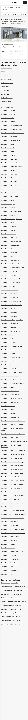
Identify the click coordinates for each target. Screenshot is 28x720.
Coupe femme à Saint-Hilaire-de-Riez (11, 458)
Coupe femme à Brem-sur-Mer (9, 163)
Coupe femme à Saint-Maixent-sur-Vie (12, 484)
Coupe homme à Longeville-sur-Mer (11, 613)
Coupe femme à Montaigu (8, 365)
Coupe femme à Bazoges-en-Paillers (11, 125)
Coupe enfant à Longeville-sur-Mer (11, 605)
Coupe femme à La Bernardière (10, 260)
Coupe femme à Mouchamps (9, 376)
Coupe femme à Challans (8, 170)
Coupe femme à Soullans (8, 548)
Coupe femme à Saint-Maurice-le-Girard (12, 503)
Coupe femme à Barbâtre (8, 121)
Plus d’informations (14, 57)
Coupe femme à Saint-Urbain (9, 525)
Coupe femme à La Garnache (9, 293)
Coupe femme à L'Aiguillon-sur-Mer (11, 241)
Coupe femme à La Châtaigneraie (10, 282)
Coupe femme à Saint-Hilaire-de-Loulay (12, 454)
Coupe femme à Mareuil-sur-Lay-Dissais (12, 346)
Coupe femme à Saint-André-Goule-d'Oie (13, 421)
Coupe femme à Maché (7, 338)
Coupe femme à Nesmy (7, 387)
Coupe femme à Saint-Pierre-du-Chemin (12, 518)
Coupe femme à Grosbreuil (8, 234)
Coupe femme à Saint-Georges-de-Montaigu (14, 441)
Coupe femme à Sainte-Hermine (10, 536)
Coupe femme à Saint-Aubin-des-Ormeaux (13, 424)
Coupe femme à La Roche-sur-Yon (11, 301)
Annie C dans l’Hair (7, 44)
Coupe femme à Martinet (8, 350)
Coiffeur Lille (4, 71)
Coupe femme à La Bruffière (9, 271)
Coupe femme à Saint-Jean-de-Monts (12, 473)
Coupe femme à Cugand (8, 204)
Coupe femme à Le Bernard (9, 312)
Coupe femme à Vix (6, 574)
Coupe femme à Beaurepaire (9, 136)
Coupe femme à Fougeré (8, 222)
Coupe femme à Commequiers (9, 196)
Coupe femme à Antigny (8, 114)
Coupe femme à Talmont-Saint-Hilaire (12, 551)
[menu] (2, 2)
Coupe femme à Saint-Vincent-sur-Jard (12, 529)
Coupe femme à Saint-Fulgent (9, 437)
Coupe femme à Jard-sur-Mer (9, 237)
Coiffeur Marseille (6, 79)
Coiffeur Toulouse (6, 101)
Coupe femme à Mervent (8, 353)
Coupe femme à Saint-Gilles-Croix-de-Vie (13, 450)
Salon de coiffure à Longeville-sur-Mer (12, 624)
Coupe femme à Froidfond (8, 226)
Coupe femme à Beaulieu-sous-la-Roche (12, 133)
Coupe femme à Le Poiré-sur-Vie (10, 331)
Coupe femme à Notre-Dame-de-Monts (12, 398)
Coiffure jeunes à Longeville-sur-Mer (11, 598)
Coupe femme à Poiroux (8, 409)
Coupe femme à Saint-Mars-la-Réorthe (12, 492)
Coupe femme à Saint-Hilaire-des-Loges (12, 462)
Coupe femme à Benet (7, 144)
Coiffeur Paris (5, 94)
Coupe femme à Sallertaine (9, 540)
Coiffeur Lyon (5, 75)
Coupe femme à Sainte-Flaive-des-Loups (13, 533)
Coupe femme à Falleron (8, 215)
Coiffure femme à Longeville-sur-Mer (11, 590)
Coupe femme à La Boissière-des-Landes (13, 264)
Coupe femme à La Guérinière (9, 297)
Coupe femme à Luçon (7, 335)
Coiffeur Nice (5, 90)
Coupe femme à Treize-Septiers (10, 559)
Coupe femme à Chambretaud (9, 174)
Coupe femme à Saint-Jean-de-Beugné (12, 469)
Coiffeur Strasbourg (7, 98)
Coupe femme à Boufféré (8, 148)
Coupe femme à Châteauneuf (9, 181)
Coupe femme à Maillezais (8, 342)
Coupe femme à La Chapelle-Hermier (11, 275)
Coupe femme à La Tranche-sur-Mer (11, 305)
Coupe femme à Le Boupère (9, 316)
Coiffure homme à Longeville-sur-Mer (12, 594)
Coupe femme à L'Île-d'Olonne (9, 252)
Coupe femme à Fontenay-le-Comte (11, 219)
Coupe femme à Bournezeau (9, 159)
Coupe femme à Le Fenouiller (9, 323)
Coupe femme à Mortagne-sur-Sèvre (11, 372)
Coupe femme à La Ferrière (8, 286)
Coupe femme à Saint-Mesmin (9, 507)
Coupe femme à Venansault (9, 570)
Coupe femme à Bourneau (8, 155)
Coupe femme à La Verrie (8, 308)
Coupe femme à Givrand (8, 230)
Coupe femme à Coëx (7, 193)
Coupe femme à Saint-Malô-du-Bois (11, 488)
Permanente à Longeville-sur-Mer (10, 616)
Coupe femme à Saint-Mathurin (10, 499)
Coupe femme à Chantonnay (9, 178)
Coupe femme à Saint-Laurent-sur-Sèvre (12, 480)
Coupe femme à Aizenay (8, 110)
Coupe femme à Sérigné (8, 544)
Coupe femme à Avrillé (7, 118)
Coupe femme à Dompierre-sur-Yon (11, 211)
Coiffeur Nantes (5, 86)
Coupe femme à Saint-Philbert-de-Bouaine (13, 514)
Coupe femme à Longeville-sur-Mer (11, 609)
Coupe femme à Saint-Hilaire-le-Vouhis (12, 465)
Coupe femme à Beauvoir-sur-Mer (10, 140)
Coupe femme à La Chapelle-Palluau (11, 279)
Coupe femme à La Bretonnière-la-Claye (12, 267)
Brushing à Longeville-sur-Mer (9, 583)
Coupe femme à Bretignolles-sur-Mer (11, 166)
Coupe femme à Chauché (8, 185)
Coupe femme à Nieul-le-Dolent (10, 391)
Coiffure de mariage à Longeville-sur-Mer (13, 586)
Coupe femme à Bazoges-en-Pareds (11, 129)
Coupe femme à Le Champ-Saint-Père (12, 320)
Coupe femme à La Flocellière (9, 290)
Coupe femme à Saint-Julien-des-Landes (13, 477)
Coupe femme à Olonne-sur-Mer (10, 402)
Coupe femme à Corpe (7, 200)
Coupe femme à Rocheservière (10, 417)
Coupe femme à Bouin (7, 151)
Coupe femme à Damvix (8, 207)
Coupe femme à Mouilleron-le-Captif (11, 379)
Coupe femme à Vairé (7, 566)
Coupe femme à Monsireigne (9, 361)
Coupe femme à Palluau (8, 406)
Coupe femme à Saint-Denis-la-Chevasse (13, 434)
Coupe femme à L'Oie (7, 256)
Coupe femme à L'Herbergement (10, 245)
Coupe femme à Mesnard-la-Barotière (12, 357)
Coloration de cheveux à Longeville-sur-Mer (13, 601)
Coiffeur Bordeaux (6, 68)
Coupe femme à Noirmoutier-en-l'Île (11, 394)
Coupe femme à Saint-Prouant (9, 521)
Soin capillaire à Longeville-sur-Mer (11, 620)
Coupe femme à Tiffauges (8, 555)
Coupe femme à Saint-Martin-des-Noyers (13, 495)
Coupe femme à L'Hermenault (9, 249)
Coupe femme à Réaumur (8, 413)
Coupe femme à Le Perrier (8, 327)
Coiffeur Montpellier (7, 83)
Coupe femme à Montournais (9, 368)
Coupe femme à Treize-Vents (9, 563)
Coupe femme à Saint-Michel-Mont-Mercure (13, 510)
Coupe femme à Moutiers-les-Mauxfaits (12, 383)
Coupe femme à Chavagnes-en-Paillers (12, 189)
